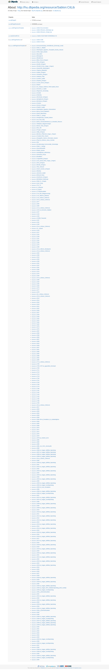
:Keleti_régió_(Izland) (39, 51)
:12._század (37, 228)
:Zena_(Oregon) (38, 162)
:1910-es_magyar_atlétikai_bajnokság (44, 511)
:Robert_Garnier (38, 150)
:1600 (35, 337)
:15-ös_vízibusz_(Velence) (41, 296)
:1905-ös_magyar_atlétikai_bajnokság (44, 483)
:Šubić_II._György (39, 115)
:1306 (35, 255)
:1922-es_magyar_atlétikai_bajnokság (44, 561)
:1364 (35, 269)
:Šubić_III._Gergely (39, 181)
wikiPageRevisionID (15, 24)
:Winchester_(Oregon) (40, 97)
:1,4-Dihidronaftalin (39, 191)
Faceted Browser (84, 2)
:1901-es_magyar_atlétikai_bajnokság (44, 466)
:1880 (35, 440)
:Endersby (37, 95)
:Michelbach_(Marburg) (40, 179)
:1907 (35, 495)
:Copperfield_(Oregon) (40, 158)
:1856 (35, 425)
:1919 (35, 546)
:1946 (35, 641)
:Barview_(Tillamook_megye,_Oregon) (44, 134)
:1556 (35, 323)
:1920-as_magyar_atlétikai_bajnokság (44, 553)
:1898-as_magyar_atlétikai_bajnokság (44, 454)
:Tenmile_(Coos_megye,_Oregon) (43, 66)
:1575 (35, 329)
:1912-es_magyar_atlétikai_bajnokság (44, 520)
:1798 (35, 401)
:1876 (35, 433)
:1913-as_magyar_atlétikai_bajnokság (44, 524)
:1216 (35, 230)
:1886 (35, 444)
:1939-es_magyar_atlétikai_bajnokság (44, 624)
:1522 (35, 308)
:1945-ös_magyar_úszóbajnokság (43, 639)
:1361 (35, 267)
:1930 (35, 583)
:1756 (35, 384)
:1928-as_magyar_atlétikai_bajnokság (44, 577)
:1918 (35, 542)
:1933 (35, 602)
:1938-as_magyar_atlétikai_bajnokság (44, 622)
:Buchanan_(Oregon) (39, 101)
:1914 (35, 526)
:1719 (35, 376)
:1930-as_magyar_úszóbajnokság (43, 589)
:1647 (35, 347)
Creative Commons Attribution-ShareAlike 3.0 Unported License (68, 667)
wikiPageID (12, 20)
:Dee (35, 142)
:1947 (35, 645)
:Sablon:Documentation (40, 28)
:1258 (35, 242)
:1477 (35, 290)
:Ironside (36, 93)
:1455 (35, 284)
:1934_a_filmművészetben (41, 610)
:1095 (35, 205)
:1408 (35, 279)
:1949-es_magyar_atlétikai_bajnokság (44, 655)
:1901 (35, 464)
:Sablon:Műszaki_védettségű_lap (42, 30)
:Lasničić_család (38, 78)
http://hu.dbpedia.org (37, 10)
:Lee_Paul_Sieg (38, 119)
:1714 (35, 374)
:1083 (35, 203)
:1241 (35, 238)
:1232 (35, 234)
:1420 (35, 281)
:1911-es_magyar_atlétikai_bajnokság (44, 516)
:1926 (35, 571)
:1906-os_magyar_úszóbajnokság (43, 493)
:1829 (35, 409)
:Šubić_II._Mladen (39, 47)
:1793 (35, 394)
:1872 (35, 431)
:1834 (35, 413)
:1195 (35, 224)
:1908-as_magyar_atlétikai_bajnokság (44, 503)
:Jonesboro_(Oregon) (39, 74)
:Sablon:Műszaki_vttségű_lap (42, 32)
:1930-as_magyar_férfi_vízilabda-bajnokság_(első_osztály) (49, 587)
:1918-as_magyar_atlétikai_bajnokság (44, 544)
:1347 (35, 265)
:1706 (35, 364)
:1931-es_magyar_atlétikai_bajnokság (44, 596)
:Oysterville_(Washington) (41, 68)
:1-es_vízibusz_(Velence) (40, 197)
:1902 (35, 468)
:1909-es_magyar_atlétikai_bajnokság (44, 507)
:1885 (35, 442)
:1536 (35, 316)
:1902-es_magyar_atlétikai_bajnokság (44, 470)
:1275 (35, 245)
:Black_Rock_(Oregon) (40, 60)
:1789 (35, 388)
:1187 (35, 220)
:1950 (35, 659)
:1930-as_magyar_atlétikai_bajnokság (44, 585)
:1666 (35, 351)
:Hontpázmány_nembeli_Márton (42, 117)
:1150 (35, 216)
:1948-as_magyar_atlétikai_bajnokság (44, 649)
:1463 (35, 286)
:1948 (35, 647)
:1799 (35, 403)
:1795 (35, 399)
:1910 (35, 509)
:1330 (35, 261)
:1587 (35, 331)
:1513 (35, 298)
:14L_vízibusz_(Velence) (40, 294)
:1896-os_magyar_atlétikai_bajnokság (44, 450)
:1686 (35, 355)
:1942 (35, 631)
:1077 (35, 201)
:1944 (35, 635)
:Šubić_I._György (38, 146)
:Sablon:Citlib (37, 39)
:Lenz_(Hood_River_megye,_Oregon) (43, 160)
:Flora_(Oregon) (38, 62)
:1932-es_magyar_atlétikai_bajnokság (44, 600)
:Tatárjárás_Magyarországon (41, 123)
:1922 (35, 559)
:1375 (35, 273)
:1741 (35, 380)
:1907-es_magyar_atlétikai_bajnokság (44, 497)
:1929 (35, 579)
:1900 (35, 460)
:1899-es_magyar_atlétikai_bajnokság (44, 456)
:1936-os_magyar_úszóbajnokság (43, 618)
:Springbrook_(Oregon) (40, 99)
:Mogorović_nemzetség (40, 91)
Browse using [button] (25, 2)
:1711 (35, 370)
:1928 (35, 575)
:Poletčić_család (38, 107)
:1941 (35, 629)
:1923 (35, 563)
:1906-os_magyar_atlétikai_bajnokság (44, 491)
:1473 (35, 288)
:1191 (35, 222)
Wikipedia (43, 667)
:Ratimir (36, 84)
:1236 (35, 236)
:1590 (35, 333)
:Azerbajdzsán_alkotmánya (41, 152)
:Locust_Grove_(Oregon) (40, 82)
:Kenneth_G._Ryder (39, 88)
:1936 (35, 614)
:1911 (35, 514)
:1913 (35, 522)
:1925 (35, 569)
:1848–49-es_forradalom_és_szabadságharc (45, 419)
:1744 (35, 382)
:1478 (35, 292)
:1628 (35, 345)
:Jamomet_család (38, 173)
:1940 (35, 626)
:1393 (35, 275)
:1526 (35, 310)
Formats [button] (35, 2)
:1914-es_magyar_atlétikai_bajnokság (44, 528)
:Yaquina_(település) (39, 70)
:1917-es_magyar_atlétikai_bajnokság (44, 540)
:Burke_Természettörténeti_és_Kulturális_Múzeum (47, 121)
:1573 (35, 327)
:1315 (35, 257)
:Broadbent (37, 156)
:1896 (35, 448)
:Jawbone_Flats (38, 76)
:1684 (35, 353)
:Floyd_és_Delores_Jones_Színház (43, 140)
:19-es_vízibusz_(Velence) (41, 458)
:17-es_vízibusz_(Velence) (41, 362)
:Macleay (36, 171)
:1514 (35, 300)
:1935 (35, 612)
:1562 (35, 325)
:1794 (35, 396)
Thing (18, 10)
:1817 (35, 407)
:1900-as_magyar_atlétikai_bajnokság (44, 462)
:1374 (35, 271)
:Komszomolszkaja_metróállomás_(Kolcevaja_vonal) (47, 45)
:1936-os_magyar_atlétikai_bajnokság (44, 616)
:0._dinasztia (37, 187)
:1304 (35, 253)
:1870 (35, 427)
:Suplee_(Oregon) (39, 72)
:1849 (35, 421)
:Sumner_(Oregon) (39, 105)
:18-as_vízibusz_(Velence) (41, 405)
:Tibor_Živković (38, 166)
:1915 (35, 530)
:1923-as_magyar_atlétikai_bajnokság (44, 565)
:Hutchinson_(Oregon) (40, 177)
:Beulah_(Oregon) (39, 164)
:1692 (35, 357)
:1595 (35, 335)
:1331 (35, 263)
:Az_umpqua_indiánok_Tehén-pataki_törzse (45, 86)
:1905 (35, 481)
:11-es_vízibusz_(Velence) (41, 208)
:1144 (35, 214)
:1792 (35, 392)
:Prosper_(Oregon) (39, 130)
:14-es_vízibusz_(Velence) (41, 277)
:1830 (35, 411)
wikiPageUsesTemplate (16, 28)
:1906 (35, 489)
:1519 (35, 304)
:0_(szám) (37, 189)
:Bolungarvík (37, 56)
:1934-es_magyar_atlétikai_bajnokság (44, 608)
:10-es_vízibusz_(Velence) (41, 199)
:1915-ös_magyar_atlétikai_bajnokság (44, 532)
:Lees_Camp (37, 183)
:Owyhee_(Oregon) (39, 80)
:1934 (35, 606)
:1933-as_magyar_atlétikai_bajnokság (44, 604)
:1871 (35, 429)
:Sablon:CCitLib (38, 41)
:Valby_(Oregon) (38, 132)
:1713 (35, 372)
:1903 (35, 472)
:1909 (35, 505)
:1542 (35, 320)
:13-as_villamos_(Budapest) (41, 249)
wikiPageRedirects (15, 39)
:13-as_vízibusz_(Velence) (41, 251)
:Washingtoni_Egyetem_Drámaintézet (44, 109)
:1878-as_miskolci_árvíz (40, 438)
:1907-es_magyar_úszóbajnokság (43, 499)
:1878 (35, 435)
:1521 (35, 306)
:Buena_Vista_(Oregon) (40, 125)
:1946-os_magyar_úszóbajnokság (43, 643)
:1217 (35, 232)
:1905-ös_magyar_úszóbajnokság (43, 485)
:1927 (35, 573)
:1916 (35, 534)
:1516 (35, 302)
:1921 (35, 555)
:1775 (35, 386)
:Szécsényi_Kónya (39, 154)
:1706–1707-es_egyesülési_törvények (44, 366)
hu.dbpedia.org (57, 10)
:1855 (35, 423)
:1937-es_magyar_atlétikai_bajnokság (44, 620)
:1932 (35, 598)
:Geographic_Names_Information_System (45, 138)
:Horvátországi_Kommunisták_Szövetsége (45, 144)
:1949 (35, 653)
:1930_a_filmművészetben (41, 592)
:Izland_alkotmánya (39, 113)
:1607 (35, 339)
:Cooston (36, 103)
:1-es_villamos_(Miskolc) (40, 195)
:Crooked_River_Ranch (40, 136)
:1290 (35, 247)
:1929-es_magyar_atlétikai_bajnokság (44, 581)
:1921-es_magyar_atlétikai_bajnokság (44, 557)
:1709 (35, 368)
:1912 (35, 518)
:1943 (35, 633)
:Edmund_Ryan (38, 175)
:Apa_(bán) (37, 54)
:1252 (35, 240)
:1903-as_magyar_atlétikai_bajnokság (44, 474)
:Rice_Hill (36, 127)
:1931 (35, 594)
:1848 (35, 417)
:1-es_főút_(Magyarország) (41, 193)
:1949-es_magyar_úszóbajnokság (43, 657)
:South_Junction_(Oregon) (41, 169)
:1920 (35, 550)
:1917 (35, 538)
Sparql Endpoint (96, 2)
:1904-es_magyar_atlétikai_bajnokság (44, 479)
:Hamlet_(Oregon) (39, 64)
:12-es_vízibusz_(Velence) (41, 226)
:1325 (35, 259)
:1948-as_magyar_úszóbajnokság (43, 651)
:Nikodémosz (37, 58)
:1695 (35, 360)
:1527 (35, 312)
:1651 (35, 349)
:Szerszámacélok (38, 148)
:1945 (35, 637)
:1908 (35, 501)
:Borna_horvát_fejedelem (40, 111)
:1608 (35, 341)
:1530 (35, 314)
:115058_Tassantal (39, 218)
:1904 (35, 477)
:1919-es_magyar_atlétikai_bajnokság (44, 548)
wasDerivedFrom (14, 36)
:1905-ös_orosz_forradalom (41, 487)
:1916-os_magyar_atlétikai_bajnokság (44, 536)
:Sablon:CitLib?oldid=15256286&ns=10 (44, 36)
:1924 (35, 567)
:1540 (35, 318)
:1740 (35, 378)
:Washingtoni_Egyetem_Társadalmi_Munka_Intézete (47, 49)
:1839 (35, 415)
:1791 (35, 390)
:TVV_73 (36, 185)
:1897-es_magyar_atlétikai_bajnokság (44, 452)
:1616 (35, 343)
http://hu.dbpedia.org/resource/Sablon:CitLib (46, 7)
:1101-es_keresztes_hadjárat (41, 210)
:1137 (35, 212)
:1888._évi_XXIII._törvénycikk (41, 446)
